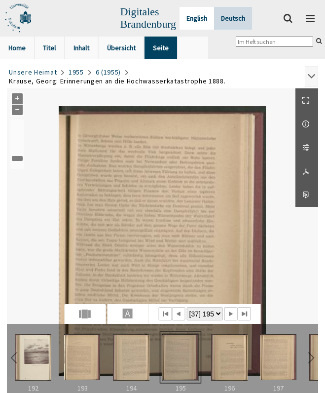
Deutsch (233, 18)
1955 (76, 72)
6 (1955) (108, 72)
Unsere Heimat (33, 72)
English (196, 18)
